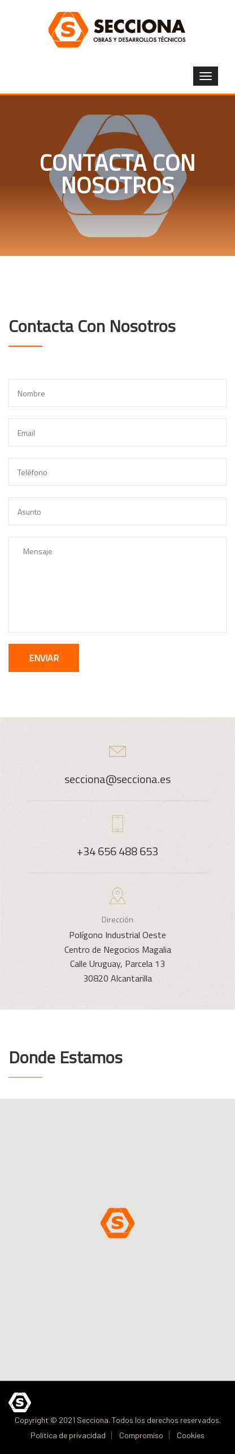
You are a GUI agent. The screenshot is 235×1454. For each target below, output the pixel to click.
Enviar (44, 658)
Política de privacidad (68, 1435)
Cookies (190, 1435)
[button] (117, 1223)
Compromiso (141, 1435)
